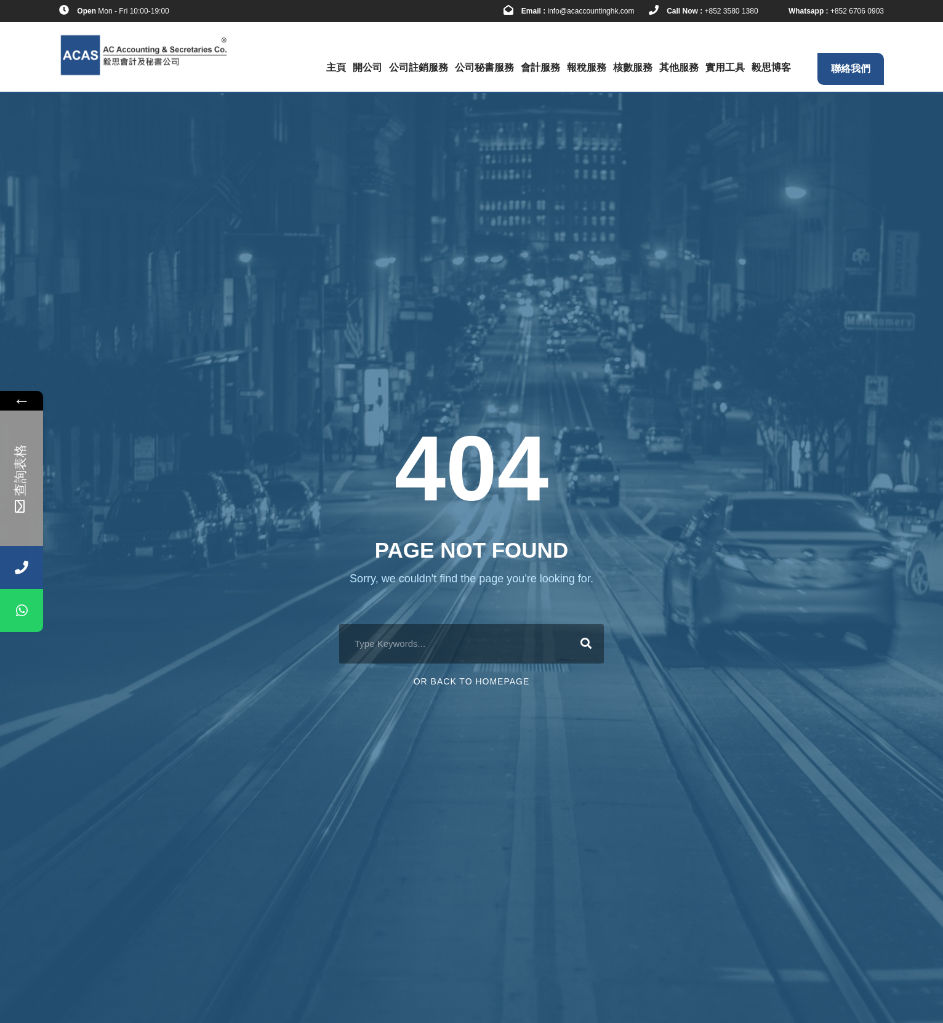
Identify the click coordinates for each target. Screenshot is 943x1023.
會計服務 (540, 67)
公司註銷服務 (418, 67)
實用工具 (725, 67)
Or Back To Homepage (472, 681)
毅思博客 (771, 67)
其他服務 (679, 67)
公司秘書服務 (484, 67)
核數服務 (632, 67)
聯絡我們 (850, 68)
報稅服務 (586, 67)
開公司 (367, 67)
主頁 (336, 67)
